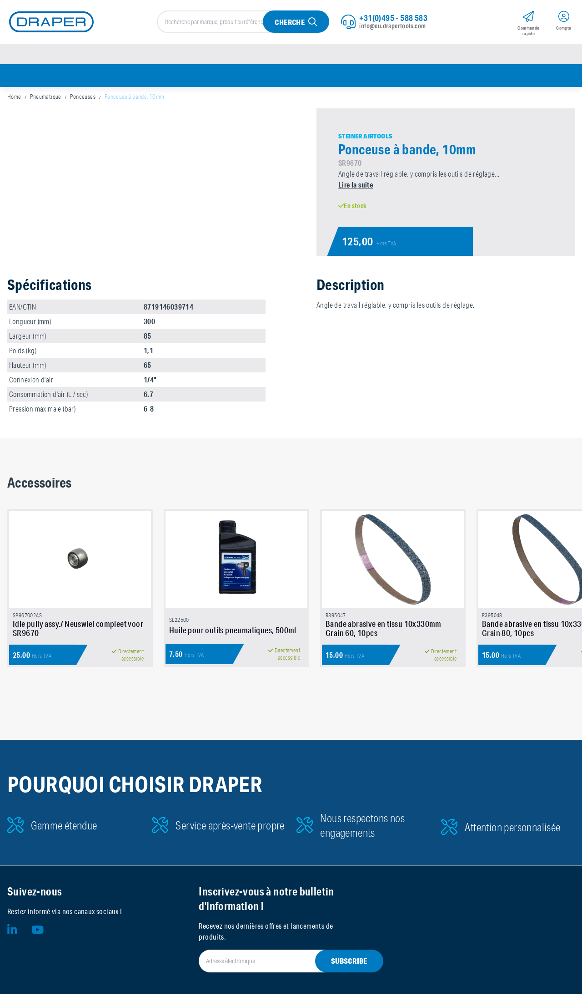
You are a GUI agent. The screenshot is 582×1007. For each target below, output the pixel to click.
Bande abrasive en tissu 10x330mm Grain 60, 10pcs (384, 641)
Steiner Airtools (365, 140)
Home (14, 100)
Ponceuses (82, 100)
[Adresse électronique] (280, 973)
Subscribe (349, 973)
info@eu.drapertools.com (392, 27)
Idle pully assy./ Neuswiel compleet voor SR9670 (78, 641)
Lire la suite (355, 188)
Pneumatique (45, 100)
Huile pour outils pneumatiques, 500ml (232, 643)
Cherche (290, 23)
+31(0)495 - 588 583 (393, 19)
